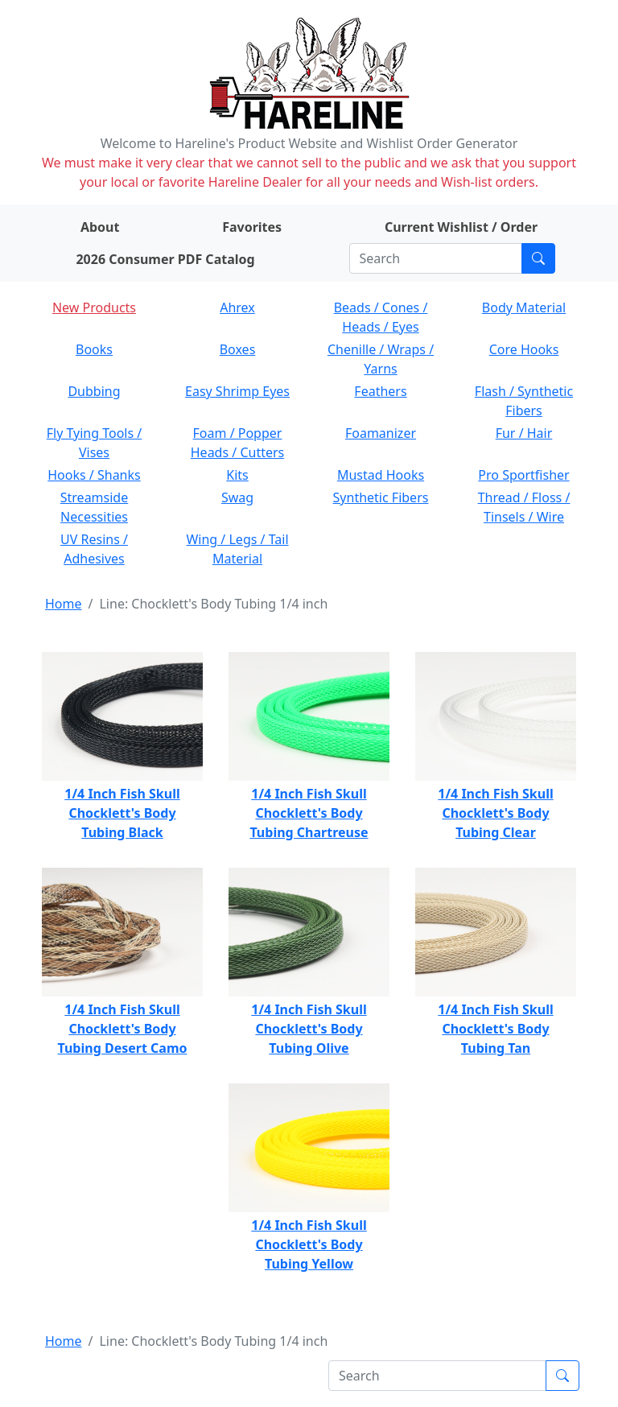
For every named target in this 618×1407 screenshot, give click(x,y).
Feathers (380, 391)
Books (94, 349)
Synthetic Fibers (381, 497)
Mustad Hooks (380, 475)
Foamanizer (380, 433)
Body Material (524, 307)
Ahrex (237, 307)
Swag (237, 497)
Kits (237, 475)
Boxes (238, 349)
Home (63, 604)
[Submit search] (538, 258)
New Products (94, 307)
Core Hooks (524, 349)
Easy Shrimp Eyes (237, 391)
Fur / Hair (524, 433)
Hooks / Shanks (93, 475)
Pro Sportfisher (523, 475)
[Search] (435, 258)
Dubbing (94, 391)
